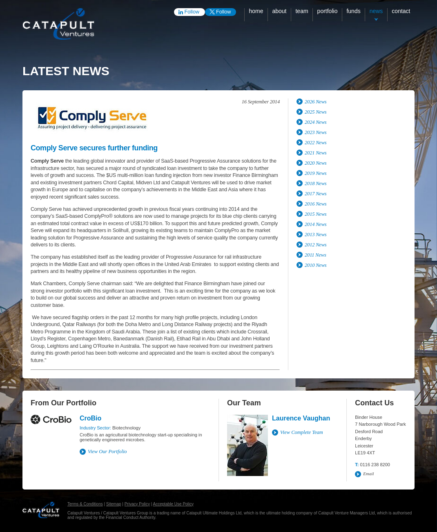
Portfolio (327, 11)
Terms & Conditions (85, 504)
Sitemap (113, 504)
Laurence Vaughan (301, 418)
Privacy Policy (137, 504)
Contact (401, 11)
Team (301, 11)
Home (256, 11)
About (279, 11)
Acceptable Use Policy (173, 504)
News (376, 11)
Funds (353, 11)
